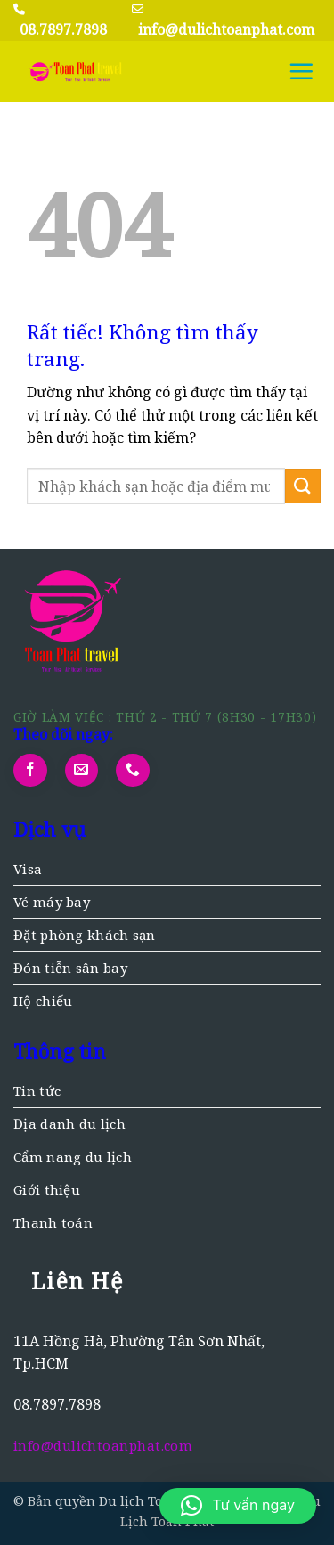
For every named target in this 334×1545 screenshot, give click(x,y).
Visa (27, 869)
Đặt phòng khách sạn (84, 935)
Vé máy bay (51, 902)
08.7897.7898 (63, 29)
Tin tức (37, 1090)
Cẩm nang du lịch (72, 1156)
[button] (301, 71)
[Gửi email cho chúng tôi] (82, 771)
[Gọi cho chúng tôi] (133, 771)
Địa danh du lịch (69, 1123)
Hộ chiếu (42, 1001)
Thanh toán (53, 1222)
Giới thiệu (46, 1189)
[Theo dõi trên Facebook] (30, 771)
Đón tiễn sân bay (70, 968)
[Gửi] (303, 486)
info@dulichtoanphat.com (226, 29)
